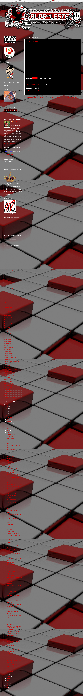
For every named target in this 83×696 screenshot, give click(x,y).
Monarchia (6, 321)
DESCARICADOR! (11, 452)
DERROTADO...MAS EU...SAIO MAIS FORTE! (13, 636)
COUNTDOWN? (11, 449)
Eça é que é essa (8, 296)
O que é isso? (7, 343)
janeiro (8, 680)
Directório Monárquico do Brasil (11, 288)
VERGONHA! (10, 583)
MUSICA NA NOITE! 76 (12, 506)
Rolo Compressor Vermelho (11, 369)
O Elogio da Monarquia (9, 337)
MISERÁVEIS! (10, 588)
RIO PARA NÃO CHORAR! (13, 641)
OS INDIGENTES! (11, 480)
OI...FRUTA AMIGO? (12, 606)
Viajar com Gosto (8, 385)
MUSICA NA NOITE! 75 (12, 571)
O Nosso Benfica (8, 341)
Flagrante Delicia (8, 302)
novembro (9, 419)
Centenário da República (10, 274)
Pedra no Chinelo (8, 351)
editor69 (15, 121)
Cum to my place (8, 284)
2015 (6, 406)
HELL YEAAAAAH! (11, 669)
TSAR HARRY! (10, 651)
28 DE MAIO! (10, 458)
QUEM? (9, 512)
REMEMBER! (10, 656)
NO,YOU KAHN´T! (11, 567)
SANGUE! (9, 653)
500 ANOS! (9, 593)
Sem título (9, 460)
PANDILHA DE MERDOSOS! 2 (14, 484)
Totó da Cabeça (8, 381)
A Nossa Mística (8, 252)
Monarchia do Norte (9, 323)
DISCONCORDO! (11, 562)
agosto (8, 426)
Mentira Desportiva (8, 319)
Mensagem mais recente (34, 97)
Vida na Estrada (8, 387)
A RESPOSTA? (10, 573)
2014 (6, 408)
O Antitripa (6, 335)
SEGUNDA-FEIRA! (11, 581)
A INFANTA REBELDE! (12, 434)
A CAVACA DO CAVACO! (13, 477)
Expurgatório (7, 294)
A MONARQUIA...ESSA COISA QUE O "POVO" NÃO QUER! (14, 515)
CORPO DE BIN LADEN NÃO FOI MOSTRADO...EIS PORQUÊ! (14, 628)
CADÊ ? (9, 542)
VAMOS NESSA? (32, 41)
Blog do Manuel (8, 268)
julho (8, 428)
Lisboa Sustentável (8, 317)
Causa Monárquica (8, 272)
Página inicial (55, 97)
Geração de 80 (7, 309)
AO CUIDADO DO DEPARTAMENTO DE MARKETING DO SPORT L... (14, 501)
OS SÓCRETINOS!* (12, 520)
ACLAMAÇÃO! (10, 624)
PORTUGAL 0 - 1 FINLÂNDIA (14, 604)
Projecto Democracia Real (10, 357)
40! (7, 488)
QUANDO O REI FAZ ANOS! (14, 585)
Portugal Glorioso (8, 353)
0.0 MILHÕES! (10, 524)
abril (8, 674)
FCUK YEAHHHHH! (12, 622)
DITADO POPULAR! (12, 454)
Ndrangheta (7, 329)
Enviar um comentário (33, 90)
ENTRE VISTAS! (11, 438)
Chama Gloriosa (8, 276)
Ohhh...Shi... (10, 602)
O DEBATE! (9, 556)
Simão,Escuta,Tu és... (9, 371)
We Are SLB (7, 389)
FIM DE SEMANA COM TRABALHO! (12, 465)
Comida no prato (8, 280)
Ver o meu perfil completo (10, 143)
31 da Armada (7, 248)
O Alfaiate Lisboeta (8, 333)
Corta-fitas (6, 282)
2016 (6, 404)
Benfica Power (7, 262)
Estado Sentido (7, 292)
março (8, 676)
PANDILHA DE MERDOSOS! (14, 486)
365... (8, 620)
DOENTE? (9, 527)
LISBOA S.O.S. (7, 315)
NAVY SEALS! (10, 662)
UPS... (8, 447)
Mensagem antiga (73, 97)
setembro (9, 423)
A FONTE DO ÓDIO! (12, 493)
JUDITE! (9, 443)
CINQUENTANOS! (11, 441)
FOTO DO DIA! (10, 671)
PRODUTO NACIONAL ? (13, 611)
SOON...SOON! (10, 666)
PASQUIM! (9, 569)
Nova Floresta (7, 331)
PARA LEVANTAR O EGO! (13, 631)
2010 (6, 683)
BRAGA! (9, 522)
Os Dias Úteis (7, 349)
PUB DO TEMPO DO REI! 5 (14, 660)
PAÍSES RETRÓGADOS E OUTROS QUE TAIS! (13, 469)
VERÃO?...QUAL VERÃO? (13, 553)
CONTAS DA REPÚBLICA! (13, 445)
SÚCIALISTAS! (10, 436)
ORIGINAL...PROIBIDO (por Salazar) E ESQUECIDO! (14, 648)
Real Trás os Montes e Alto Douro (12, 361)
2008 (6, 687)
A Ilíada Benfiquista (8, 250)
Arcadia (6, 254)
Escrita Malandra (8, 290)
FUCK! (8, 639)
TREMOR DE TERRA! (12, 600)
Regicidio (6, 363)
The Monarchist (7, 379)
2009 (6, 685)
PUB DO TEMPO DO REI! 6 (14, 598)
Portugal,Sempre (8, 355)
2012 (6, 413)
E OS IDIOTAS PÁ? (11, 609)
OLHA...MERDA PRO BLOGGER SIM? (12, 590)
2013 (6, 411)
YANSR (6, 393)
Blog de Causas (8, 266)
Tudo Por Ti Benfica (9, 383)
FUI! (8, 462)
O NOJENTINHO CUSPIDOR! (14, 518)
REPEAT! (9, 482)
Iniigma (5, 313)
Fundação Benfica (8, 306)
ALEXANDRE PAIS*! (12, 549)
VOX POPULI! (10, 456)
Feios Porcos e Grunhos (10, 300)
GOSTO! (9, 613)
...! (7, 643)
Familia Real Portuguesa (10, 298)
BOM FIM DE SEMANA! (13, 533)
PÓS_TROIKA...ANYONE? (13, 595)
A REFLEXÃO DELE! (12, 495)
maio (8, 432)
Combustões (7, 278)
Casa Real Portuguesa (9, 270)
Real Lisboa (7, 359)
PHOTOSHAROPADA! (12, 664)
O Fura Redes (7, 339)
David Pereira (7, 286)
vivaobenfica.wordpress (9, 397)
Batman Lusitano (8, 258)
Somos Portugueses (9, 373)
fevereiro (9, 678)
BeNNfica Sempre (8, 260)
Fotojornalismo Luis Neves (10, 304)
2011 (6, 415)
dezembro (9, 417)
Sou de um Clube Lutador (10, 375)
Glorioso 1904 (7, 311)
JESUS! (8, 508)
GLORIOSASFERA (8, 307)
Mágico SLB (7, 327)
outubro (9, 421)
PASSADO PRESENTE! (13, 491)
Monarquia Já (7, 325)
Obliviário (6, 345)
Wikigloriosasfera (8, 391)
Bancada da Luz (8, 256)
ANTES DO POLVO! (12, 658)
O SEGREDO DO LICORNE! (14, 558)
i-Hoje (5, 395)
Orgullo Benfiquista (8, 347)
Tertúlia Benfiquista (8, 377)
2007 (6, 690)
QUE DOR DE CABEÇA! (13, 545)
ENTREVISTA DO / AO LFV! (14, 615)
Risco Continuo (7, 367)
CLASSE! (9, 560)
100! (8, 617)
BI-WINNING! (10, 497)
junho (8, 430)
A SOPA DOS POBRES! (13, 510)
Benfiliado (6, 264)
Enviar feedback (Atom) (38, 101)
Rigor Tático (7, 365)
